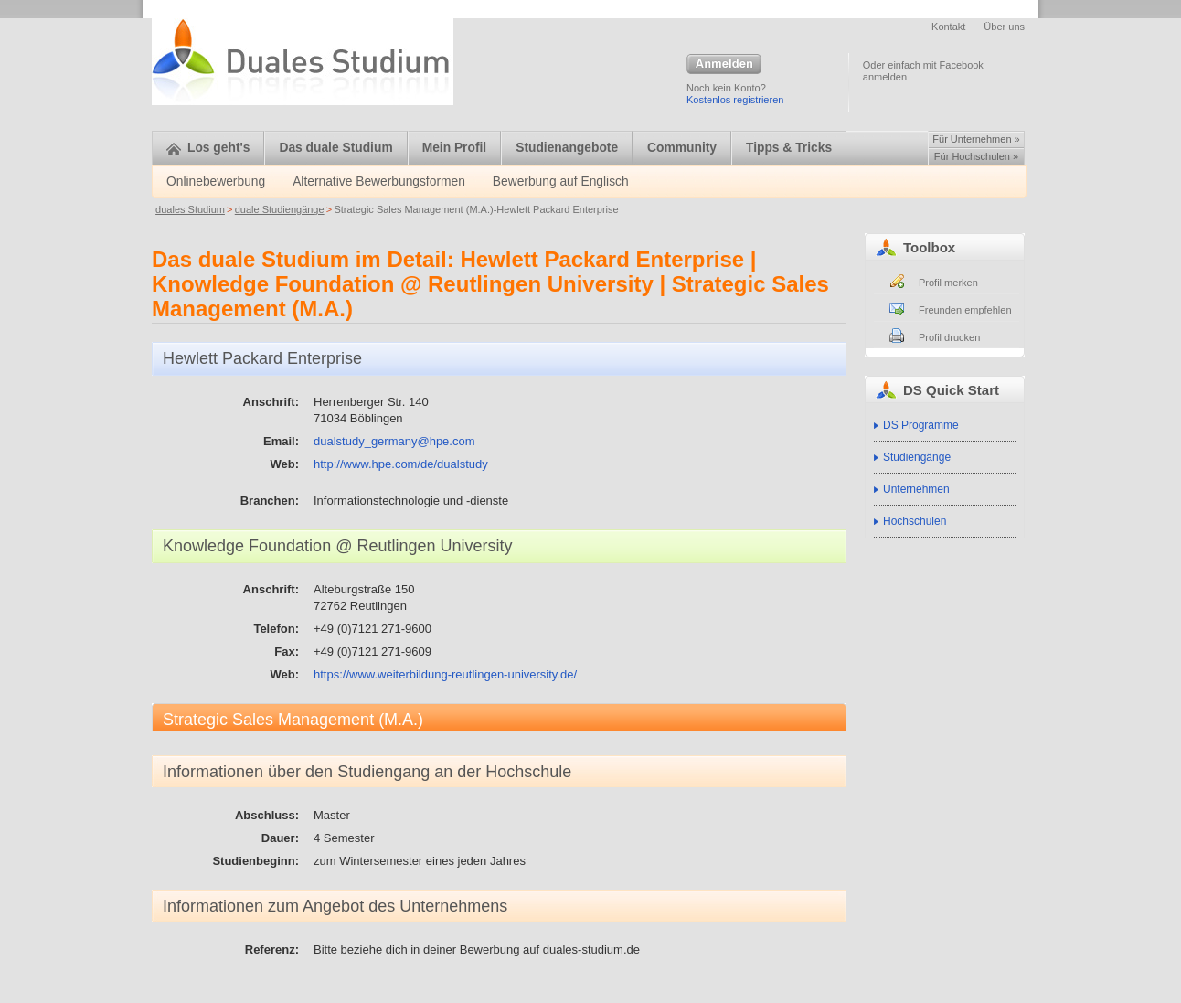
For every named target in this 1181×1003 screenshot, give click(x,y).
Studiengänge (917, 457)
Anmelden (723, 65)
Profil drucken (949, 337)
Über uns (1004, 26)
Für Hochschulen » (976, 156)
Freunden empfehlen (965, 309)
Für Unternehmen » (975, 138)
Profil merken (948, 282)
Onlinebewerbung (215, 181)
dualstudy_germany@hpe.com (394, 441)
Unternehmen (916, 489)
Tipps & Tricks (789, 148)
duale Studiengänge (280, 209)
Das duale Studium (335, 148)
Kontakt (948, 26)
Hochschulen (914, 521)
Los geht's (208, 148)
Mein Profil (454, 148)
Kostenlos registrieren (734, 99)
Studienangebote (567, 148)
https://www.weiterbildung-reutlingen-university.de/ (445, 674)
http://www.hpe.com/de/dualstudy (401, 464)
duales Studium (190, 209)
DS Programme (921, 425)
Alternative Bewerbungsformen (379, 181)
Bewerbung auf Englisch (561, 181)
